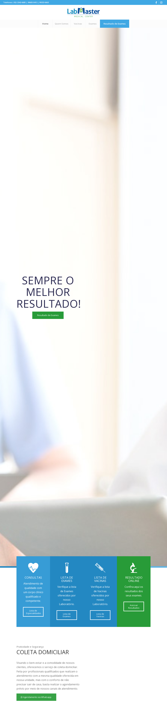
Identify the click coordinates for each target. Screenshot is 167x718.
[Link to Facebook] (156, 2)
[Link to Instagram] (161, 2)
